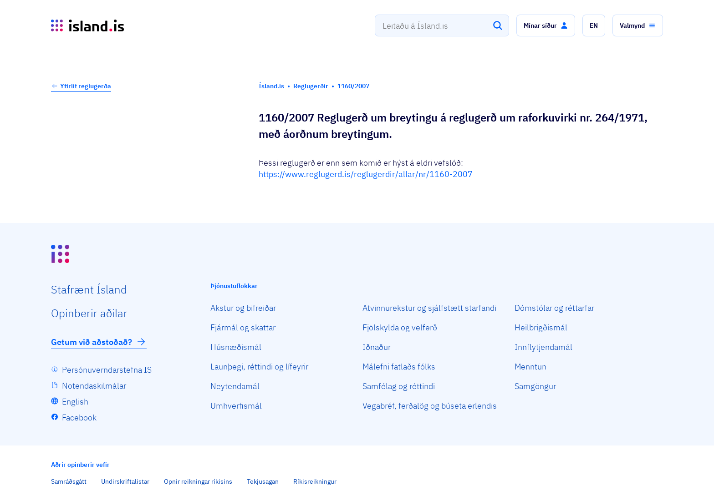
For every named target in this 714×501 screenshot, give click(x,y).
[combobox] (442, 25)
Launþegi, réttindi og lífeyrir (259, 366)
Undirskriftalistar (125, 481)
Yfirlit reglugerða (81, 86)
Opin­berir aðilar (89, 313)
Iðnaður (376, 347)
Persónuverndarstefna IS (107, 369)
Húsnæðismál (235, 347)
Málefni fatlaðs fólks (398, 366)
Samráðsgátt (69, 481)
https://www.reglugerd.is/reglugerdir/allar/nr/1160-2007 (366, 174)
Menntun (530, 366)
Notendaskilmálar (94, 385)
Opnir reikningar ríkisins (198, 481)
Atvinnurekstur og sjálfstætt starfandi (429, 308)
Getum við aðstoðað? (99, 341)
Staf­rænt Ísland (89, 289)
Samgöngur (535, 386)
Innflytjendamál (543, 347)
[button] (545, 25)
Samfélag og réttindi (398, 386)
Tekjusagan (263, 481)
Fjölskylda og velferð (399, 327)
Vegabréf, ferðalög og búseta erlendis (429, 405)
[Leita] (497, 25)
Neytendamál (235, 386)
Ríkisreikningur (315, 481)
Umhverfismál (236, 405)
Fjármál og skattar (242, 327)
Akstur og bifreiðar (243, 308)
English (75, 401)
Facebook (79, 417)
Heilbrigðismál (541, 327)
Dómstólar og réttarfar (554, 308)
